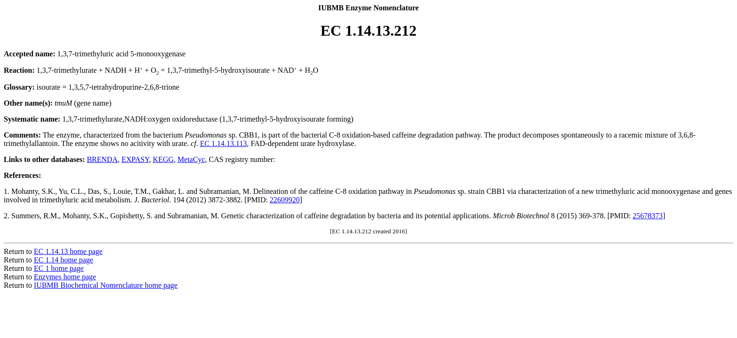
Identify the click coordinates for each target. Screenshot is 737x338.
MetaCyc (191, 159)
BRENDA (102, 159)
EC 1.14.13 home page (68, 251)
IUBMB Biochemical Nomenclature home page (106, 285)
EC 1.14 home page (63, 260)
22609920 (285, 200)
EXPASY (135, 159)
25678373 (648, 216)
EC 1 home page (59, 268)
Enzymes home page (65, 277)
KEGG (163, 159)
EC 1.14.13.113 (223, 143)
